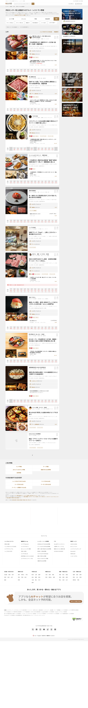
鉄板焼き (46, 298)
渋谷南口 (24, 499)
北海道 (5, 574)
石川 (39, 580)
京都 (53, 574)
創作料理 (44, 368)
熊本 (74, 577)
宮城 (5, 577)
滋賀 (54, 577)
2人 (32, 129)
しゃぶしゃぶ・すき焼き (43, 192)
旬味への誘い (24, 551)
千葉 (26, 574)
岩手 (13, 574)
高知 (60, 577)
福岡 (74, 574)
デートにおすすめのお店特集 (44, 546)
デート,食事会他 (35, 424)
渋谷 (14, 6)
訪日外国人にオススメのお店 (27, 556)
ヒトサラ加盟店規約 (26, 611)
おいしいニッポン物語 (26, 549)
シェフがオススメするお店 (10, 546)
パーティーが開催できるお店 (19, 487)
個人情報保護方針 (19, 615)
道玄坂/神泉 (14, 499)
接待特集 (19, 473)
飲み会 (33, 133)
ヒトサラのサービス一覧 (77, 1)
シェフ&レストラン (9, 541)
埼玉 (19, 577)
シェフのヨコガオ (8, 551)
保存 (55, 37)
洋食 (44, 156)
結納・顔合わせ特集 (42, 556)
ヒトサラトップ (10, 610)
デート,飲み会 (35, 93)
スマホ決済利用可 (24, 27)
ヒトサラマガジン (25, 546)
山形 (12, 577)
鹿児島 (74, 580)
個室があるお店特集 (46, 469)
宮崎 (80, 577)
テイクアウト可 (43, 136)
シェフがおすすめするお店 (19, 481)
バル (44, 38)
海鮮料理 (44, 78)
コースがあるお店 (19, 484)
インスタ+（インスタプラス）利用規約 (29, 613)
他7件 (56, 65)
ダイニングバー (50, 117)
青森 (9, 574)
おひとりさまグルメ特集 (19, 469)
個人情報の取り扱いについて (28, 615)
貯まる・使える (33, 57)
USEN (5, 610)
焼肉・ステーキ (39, 496)
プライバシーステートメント (39, 615)
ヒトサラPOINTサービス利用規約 (53, 613)
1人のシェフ (34, 381)
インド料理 (39, 228)
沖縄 (78, 580)
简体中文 (44, 635)
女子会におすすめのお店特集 (44, 544)
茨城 (22, 577)
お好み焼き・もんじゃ (41, 298)
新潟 (33, 574)
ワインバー (52, 408)
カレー (43, 228)
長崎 (80, 574)
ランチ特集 (19, 466)
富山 (36, 580)
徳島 (60, 574)
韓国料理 (49, 192)
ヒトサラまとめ (24, 553)
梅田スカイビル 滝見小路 (59, 549)
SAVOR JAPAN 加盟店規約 (35, 611)
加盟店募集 (41, 610)
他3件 (56, 215)
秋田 (8, 577)
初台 (27, 499)
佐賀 (77, 574)
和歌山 (50, 577)
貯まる (32, 169)
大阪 (46, 574)
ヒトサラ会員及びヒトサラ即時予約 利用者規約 (13, 611)
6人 (32, 90)
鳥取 (63, 577)
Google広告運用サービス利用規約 (47, 611)
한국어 (52, 635)
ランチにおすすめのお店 (43, 553)
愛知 (39, 577)
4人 (32, 421)
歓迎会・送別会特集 (42, 551)
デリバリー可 (50, 136)
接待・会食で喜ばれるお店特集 (44, 549)
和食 (41, 78)
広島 (63, 580)
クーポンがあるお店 (46, 484)
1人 (32, 241)
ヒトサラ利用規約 (64, 610)
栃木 (25, 577)
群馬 (19, 580)
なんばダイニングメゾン (59, 544)
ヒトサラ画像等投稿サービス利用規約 (67, 613)
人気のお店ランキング (33, 495)
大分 (77, 577)
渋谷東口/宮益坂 (19, 499)
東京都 (11, 6)
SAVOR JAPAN (73, 544)
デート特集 (46, 466)
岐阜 (33, 577)
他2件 (56, 54)
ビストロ (47, 38)
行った (57, 37)
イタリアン (48, 496)
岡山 (60, 580)
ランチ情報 (17, 495)
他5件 (56, 176)
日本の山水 (72, 553)
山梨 (36, 574)
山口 (67, 580)
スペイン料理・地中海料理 (45, 408)
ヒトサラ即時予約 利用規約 (73, 610)
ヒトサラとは (16, 610)
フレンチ (51, 496)
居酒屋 (42, 38)
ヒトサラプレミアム (9, 549)
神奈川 (22, 574)
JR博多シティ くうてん (59, 546)
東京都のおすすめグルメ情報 (20, 15)
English (39, 635)
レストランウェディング (75, 549)
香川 (63, 574)
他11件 (55, 355)
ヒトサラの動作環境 (23, 610)
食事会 (33, 54)
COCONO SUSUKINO (58, 551)
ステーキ (44, 255)
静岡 (36, 577)
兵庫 (50, 574)
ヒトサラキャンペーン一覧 (27, 558)
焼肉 (38, 192)
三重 (33, 580)
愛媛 (67, 574)
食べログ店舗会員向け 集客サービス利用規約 (12, 613)
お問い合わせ (35, 610)
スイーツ (46, 228)
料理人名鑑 (7, 544)
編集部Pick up (24, 541)
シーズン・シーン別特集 (43, 541)
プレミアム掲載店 (33, 210)
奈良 (46, 577)
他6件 (56, 104)
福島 (5, 580)
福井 (33, 582)
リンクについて (46, 610)
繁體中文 (48, 635)
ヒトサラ (7, 6)
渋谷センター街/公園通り (20, 6)
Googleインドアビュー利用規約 (61, 611)
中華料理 (12, 497)
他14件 (55, 143)
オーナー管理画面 (57, 610)
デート (33, 244)
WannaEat (72, 551)
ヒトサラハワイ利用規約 (41, 613)
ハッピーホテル (73, 556)
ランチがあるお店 (45, 481)
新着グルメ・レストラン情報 (24, 495)
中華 (42, 496)
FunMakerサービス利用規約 (9, 615)
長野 (39, 574)
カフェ (39, 435)
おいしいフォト (73, 546)
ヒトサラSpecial (24, 544)
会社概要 (51, 610)
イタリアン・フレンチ (32, 496)
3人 (32, 267)
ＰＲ (55, 541)
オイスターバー (40, 156)
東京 (19, 574)
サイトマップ (29, 610)
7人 (32, 51)
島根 (67, 577)
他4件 (56, 322)
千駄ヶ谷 (29, 499)
